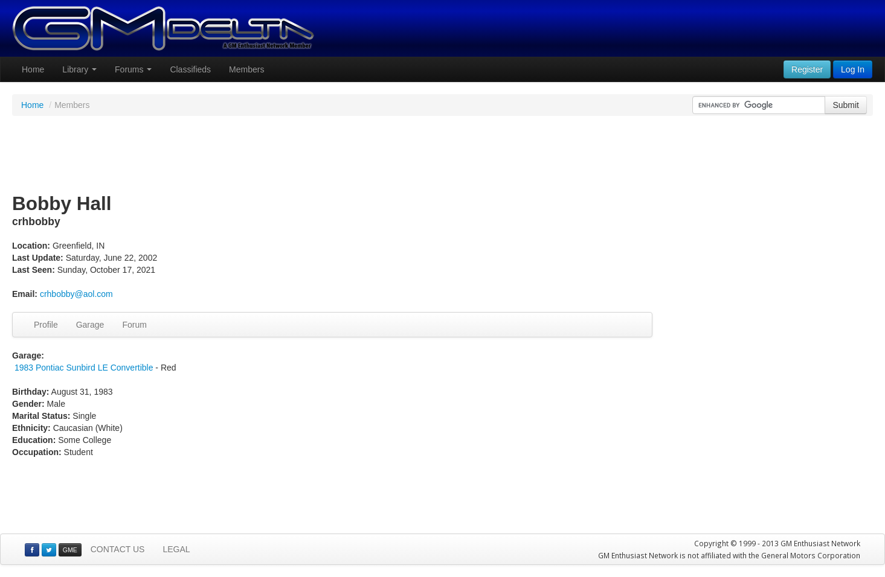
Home (33, 69)
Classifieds (190, 69)
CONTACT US (118, 549)
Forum (134, 325)
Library (79, 69)
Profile (46, 325)
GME (70, 549)
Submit (845, 105)
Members (246, 69)
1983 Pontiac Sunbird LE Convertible (83, 367)
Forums (133, 69)
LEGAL (176, 549)
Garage (90, 325)
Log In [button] (852, 69)
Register (807, 69)
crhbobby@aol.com (76, 294)
